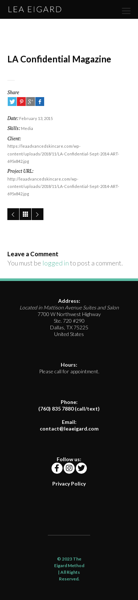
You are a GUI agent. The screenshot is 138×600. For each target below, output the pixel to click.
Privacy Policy (69, 483)
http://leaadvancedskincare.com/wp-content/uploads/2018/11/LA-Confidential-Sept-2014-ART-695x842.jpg (63, 186)
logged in (55, 263)
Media (27, 128)
